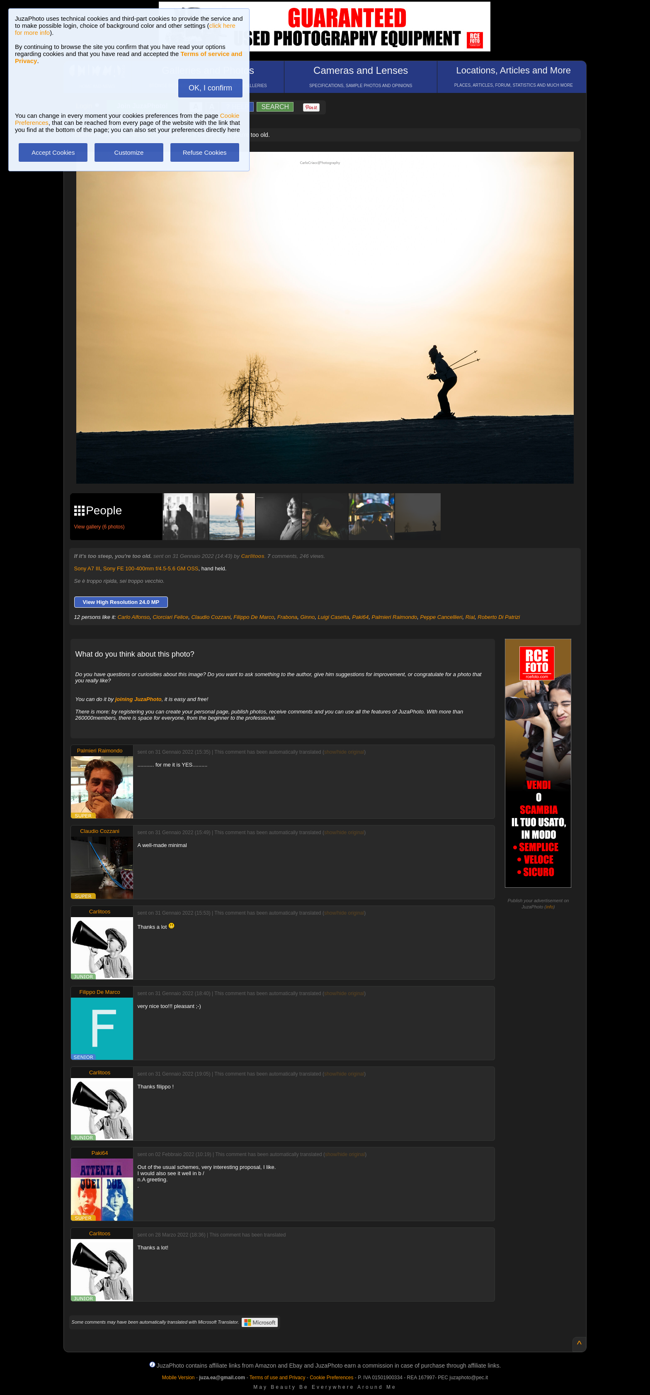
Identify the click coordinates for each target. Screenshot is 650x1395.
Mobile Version (178, 1377)
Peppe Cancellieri (441, 617)
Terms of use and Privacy (278, 1377)
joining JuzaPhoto (138, 699)
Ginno (307, 617)
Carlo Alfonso (133, 617)
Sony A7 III (87, 568)
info (549, 906)
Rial (470, 617)
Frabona (287, 617)
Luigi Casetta (333, 617)
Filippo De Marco (253, 617)
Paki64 (360, 617)
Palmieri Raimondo (394, 617)
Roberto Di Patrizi (499, 617)
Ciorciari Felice (170, 617)
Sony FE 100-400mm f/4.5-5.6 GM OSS (151, 568)
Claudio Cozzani (210, 617)
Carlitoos (252, 556)
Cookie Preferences (331, 1377)
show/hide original (344, 752)
